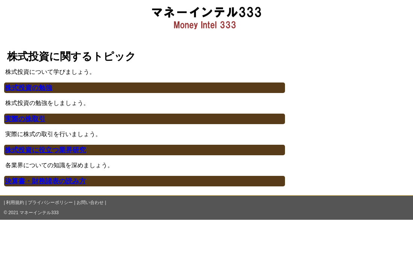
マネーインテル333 (39, 212)
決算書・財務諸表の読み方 (45, 181)
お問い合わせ (90, 202)
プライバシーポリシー (50, 202)
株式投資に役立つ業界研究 (45, 150)
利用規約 (15, 202)
